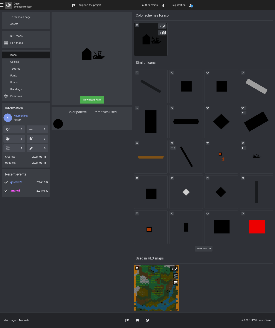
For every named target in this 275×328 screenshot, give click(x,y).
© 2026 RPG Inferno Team (256, 320)
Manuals (24, 320)
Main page (9, 320)
